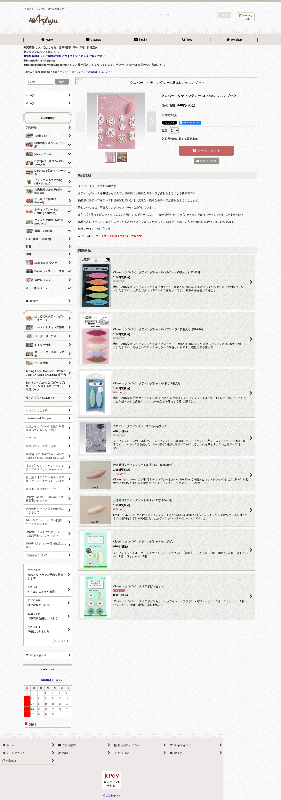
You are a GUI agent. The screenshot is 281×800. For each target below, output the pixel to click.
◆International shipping (39, 60)
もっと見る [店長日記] (61, 641)
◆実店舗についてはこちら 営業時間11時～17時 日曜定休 (60, 47)
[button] (80, 121)
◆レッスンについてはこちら (41, 51)
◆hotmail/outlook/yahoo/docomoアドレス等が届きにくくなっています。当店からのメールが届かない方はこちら (94, 64)
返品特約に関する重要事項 (180, 138)
